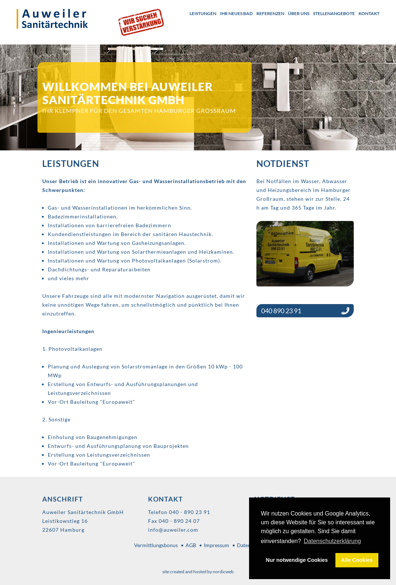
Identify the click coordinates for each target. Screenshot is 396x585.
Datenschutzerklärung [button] (332, 541)
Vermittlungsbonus (156, 545)
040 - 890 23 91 (189, 512)
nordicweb (223, 571)
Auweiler (59, 19)
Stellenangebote (334, 13)
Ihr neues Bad (236, 13)
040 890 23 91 (281, 311)
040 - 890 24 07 (179, 521)
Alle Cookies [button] (356, 560)
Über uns (298, 13)
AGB (191, 545)
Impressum (216, 545)
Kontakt (369, 13)
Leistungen (203, 13)
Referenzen (270, 13)
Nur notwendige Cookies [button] (297, 560)
